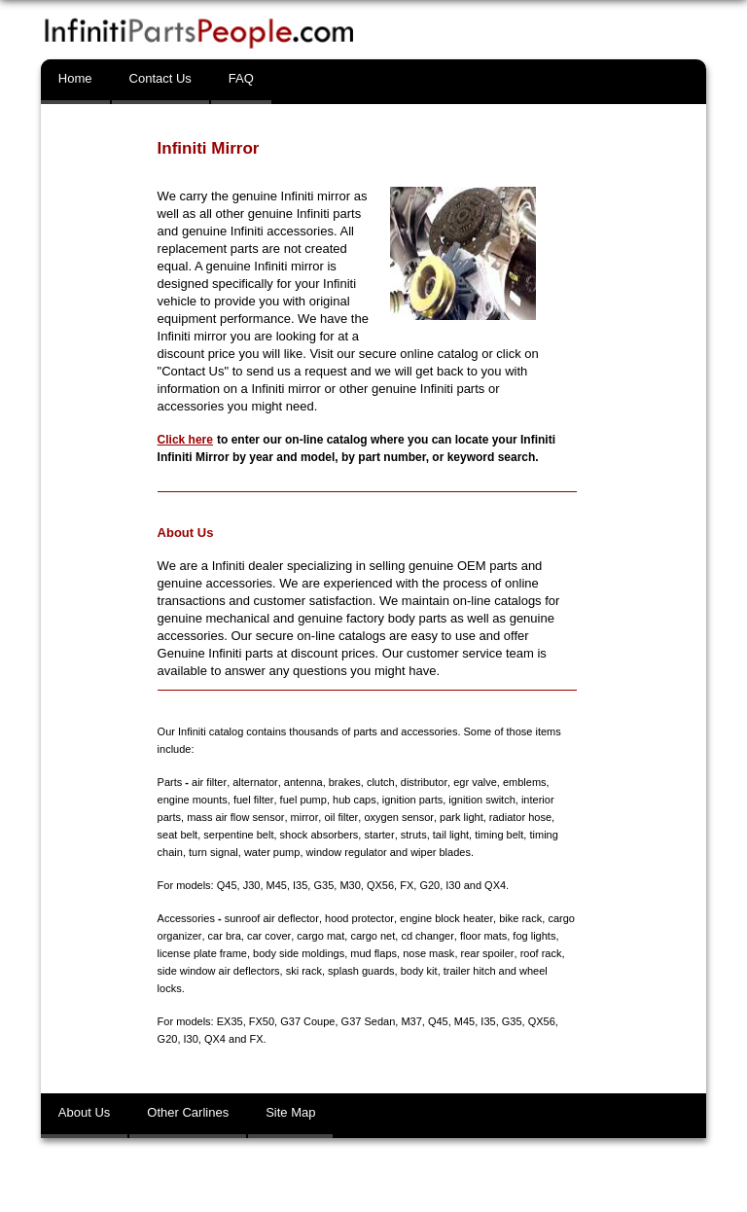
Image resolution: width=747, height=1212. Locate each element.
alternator (254, 782)
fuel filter (253, 799)
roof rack (540, 953)
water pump (239, 852)
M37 (411, 1021)
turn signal (182, 852)
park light (459, 817)
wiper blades (409, 852)
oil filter (339, 817)
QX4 (495, 885)
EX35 (230, 1021)
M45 (277, 885)
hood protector (358, 918)
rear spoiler (487, 953)
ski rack (304, 971)
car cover (268, 936)
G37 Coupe (307, 1021)
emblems (523, 782)
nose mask (428, 953)
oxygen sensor (397, 817)
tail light (427, 834)
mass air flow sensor (235, 817)
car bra (223, 936)
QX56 (380, 885)
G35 (323, 885)
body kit (419, 971)
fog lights (533, 936)
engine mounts (193, 799)
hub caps (353, 799)
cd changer (426, 936)
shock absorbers (296, 834)
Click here (185, 439)
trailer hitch (470, 971)
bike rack (518, 918)
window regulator (314, 852)
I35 (300, 885)
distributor (423, 782)
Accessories (186, 918)
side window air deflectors (219, 971)
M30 (349, 885)
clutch (380, 782)
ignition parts (411, 799)
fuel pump (302, 799)
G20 (429, 885)
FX (406, 885)
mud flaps (373, 953)
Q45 (227, 885)
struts (389, 834)
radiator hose (517, 817)
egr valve (473, 782)
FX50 (261, 1021)
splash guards (361, 971)
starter (356, 834)
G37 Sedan (368, 1021)
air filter (209, 782)
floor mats (481, 936)
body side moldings (298, 953)
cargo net (371, 936)
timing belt (475, 834)
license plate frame (202, 953)
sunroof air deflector (272, 918)
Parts (170, 782)
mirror (303, 817)
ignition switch (481, 799)
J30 (252, 885)
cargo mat (319, 936)
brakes (344, 782)
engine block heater (445, 918)
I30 (452, 885)
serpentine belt (215, 834)
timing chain (534, 834)
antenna (302, 782)
